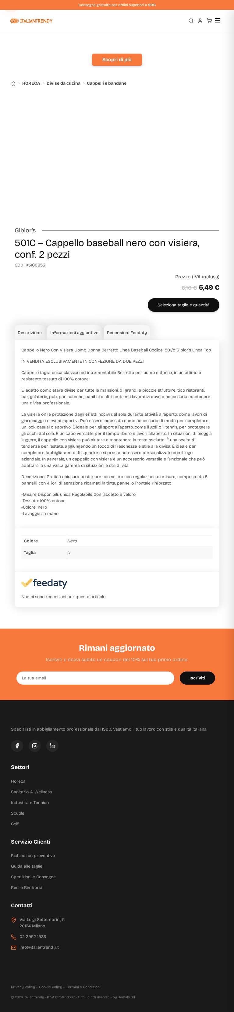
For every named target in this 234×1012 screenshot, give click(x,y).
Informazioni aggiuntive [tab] (74, 332)
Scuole (17, 813)
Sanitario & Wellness (31, 792)
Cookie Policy (50, 987)
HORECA (31, 83)
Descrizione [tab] (30, 332)
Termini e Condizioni (83, 987)
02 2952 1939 (33, 936)
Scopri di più (117, 59)
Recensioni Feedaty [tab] (127, 332)
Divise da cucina (63, 83)
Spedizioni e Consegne (33, 877)
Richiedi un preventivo (33, 855)
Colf (15, 824)
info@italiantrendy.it (39, 947)
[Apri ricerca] (191, 20)
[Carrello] (209, 20)
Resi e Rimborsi (26, 887)
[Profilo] (200, 20)
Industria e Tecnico (30, 802)
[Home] (13, 83)
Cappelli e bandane (106, 83)
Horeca (18, 781)
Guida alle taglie (26, 866)
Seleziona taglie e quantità (184, 305)
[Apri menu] (220, 20)
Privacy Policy (23, 987)
